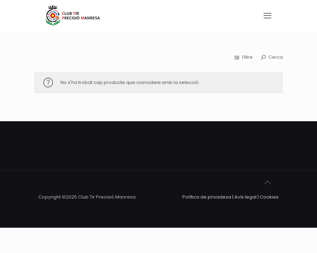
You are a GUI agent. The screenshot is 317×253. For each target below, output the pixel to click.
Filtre (244, 57)
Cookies (269, 197)
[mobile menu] (267, 16)
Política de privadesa (206, 197)
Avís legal (245, 197)
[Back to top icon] (271, 185)
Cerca (272, 57)
